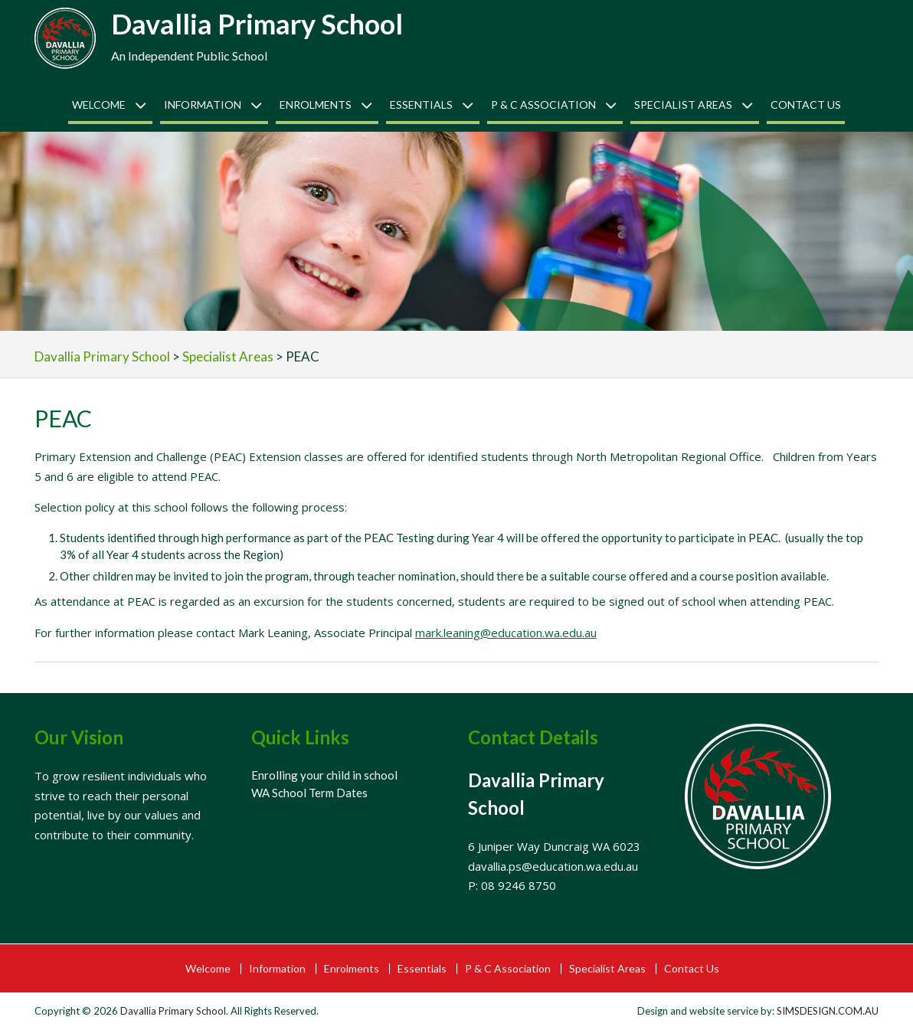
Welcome (99, 104)
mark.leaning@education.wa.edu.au (506, 632)
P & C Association (543, 104)
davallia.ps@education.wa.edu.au (553, 866)
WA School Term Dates (309, 792)
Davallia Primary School (257, 24)
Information (202, 104)
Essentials (421, 104)
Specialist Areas (683, 104)
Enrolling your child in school (324, 775)
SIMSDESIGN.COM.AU (828, 1011)
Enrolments (316, 104)
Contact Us (806, 104)
